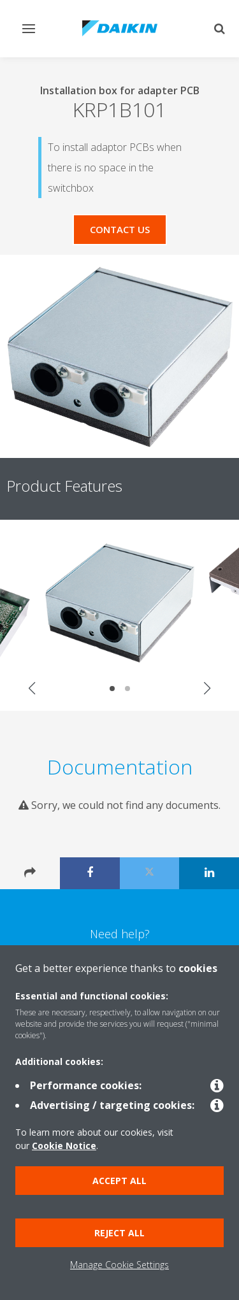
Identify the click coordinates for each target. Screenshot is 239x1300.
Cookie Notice (64, 1145)
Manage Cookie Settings (119, 1265)
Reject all (119, 1233)
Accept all (119, 1181)
